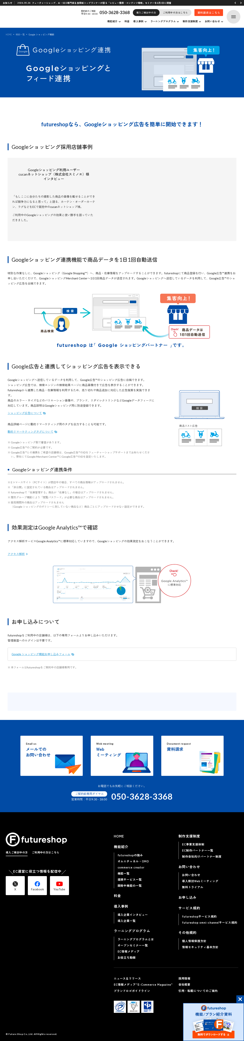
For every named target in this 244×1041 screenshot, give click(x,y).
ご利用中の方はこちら (175, 12)
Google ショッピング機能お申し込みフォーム (41, 654)
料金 (127, 21)
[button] (235, 3)
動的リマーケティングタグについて (30, 431)
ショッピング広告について (25, 413)
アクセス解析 (16, 554)
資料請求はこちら (208, 12)
